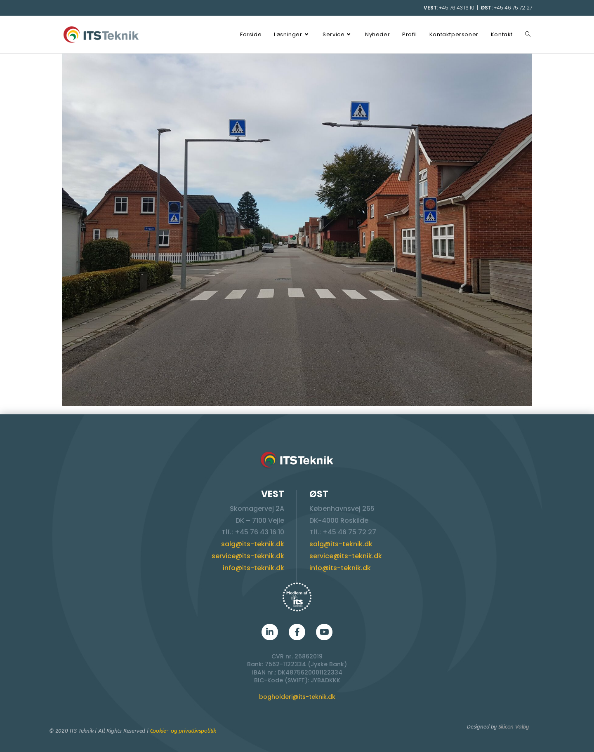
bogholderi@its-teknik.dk (297, 697)
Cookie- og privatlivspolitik (183, 731)
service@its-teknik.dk (248, 556)
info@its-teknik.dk (253, 568)
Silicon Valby (513, 727)
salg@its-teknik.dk (252, 544)
